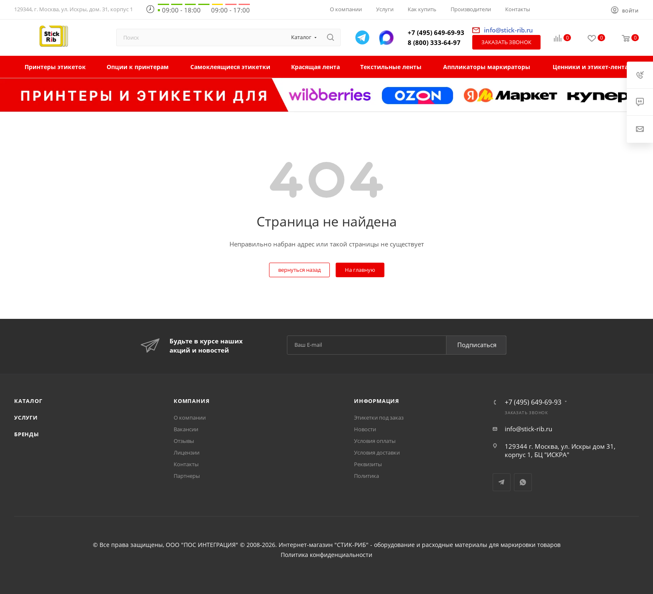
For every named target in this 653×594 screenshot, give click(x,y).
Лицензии (186, 452)
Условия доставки (377, 452)
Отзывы (184, 441)
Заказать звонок (506, 42)
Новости (365, 429)
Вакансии (186, 429)
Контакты (186, 464)
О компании (190, 417)
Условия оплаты (375, 441)
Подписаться (476, 344)
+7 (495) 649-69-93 (436, 32)
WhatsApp (523, 482)
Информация (376, 401)
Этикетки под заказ (379, 417)
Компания (191, 401)
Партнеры (187, 476)
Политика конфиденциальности (326, 555)
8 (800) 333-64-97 (434, 42)
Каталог (28, 401)
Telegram (502, 482)
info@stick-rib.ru (528, 429)
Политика (366, 476)
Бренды (26, 434)
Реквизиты (368, 464)
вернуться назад (299, 269)
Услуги (26, 417)
